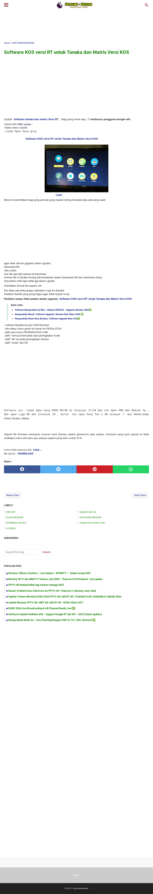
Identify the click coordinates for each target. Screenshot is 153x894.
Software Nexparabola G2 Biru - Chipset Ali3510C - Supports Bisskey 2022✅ (53, 309)
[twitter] (58, 469)
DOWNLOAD (25, 453)
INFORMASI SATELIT (16, 522)
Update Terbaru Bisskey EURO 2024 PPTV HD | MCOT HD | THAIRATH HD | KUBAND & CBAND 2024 (64, 596)
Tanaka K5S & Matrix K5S (92, 522)
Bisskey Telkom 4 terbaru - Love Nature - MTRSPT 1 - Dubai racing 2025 (49, 573)
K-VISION (10, 528)
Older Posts (140, 495)
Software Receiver (80, 888)
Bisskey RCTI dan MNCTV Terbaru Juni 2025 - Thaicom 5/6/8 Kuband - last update (55, 579)
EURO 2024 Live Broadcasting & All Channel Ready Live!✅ (41, 608)
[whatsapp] (131, 469)
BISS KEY (11, 512)
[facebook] (22, 469)
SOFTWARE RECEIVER (90, 517)
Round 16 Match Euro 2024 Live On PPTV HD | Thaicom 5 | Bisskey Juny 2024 (52, 590)
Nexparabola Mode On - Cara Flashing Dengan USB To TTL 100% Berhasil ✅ (51, 620)
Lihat (59, 194)
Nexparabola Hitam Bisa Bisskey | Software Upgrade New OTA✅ (47, 318)
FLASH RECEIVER (14, 517)
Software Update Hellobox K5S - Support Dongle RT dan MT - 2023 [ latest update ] (55, 614)
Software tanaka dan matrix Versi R (35, 119)
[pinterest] (94, 469)
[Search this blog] (146, 5)
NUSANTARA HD (87, 512)
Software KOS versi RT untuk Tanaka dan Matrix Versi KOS (62, 138)
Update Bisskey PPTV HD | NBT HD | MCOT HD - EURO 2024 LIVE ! (45, 602)
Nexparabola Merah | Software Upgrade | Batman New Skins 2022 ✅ (49, 314)
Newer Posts (12, 495)
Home (76, 875)
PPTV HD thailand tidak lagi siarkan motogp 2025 (36, 584)
